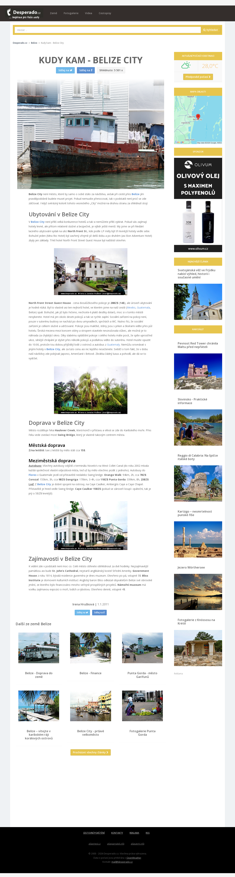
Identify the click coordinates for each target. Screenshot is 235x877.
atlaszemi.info (137, 847)
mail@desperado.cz (122, 865)
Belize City (38, 222)
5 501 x (111, 70)
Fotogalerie (71, 13)
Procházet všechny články (90, 756)
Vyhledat (210, 30)
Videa (88, 13)
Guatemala (143, 307)
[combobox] (108, 30)
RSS (148, 836)
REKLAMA (134, 836)
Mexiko (131, 307)
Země (53, 13)
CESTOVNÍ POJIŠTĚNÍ (94, 836)
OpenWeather (133, 861)
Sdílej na (82, 612)
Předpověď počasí (198, 77)
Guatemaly (113, 344)
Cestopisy (105, 13)
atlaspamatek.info (115, 847)
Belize (136, 194)
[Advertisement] (91, 798)
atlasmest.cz (95, 847)
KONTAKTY (117, 836)
